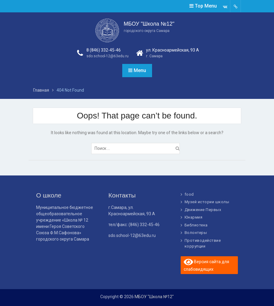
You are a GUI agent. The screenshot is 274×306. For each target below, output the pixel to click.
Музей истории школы (207, 202)
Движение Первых (203, 209)
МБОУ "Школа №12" (149, 24)
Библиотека (196, 225)
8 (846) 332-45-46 (103, 50)
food (189, 194)
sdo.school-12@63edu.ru (107, 56)
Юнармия (194, 217)
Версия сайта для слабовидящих (206, 265)
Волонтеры (196, 232)
